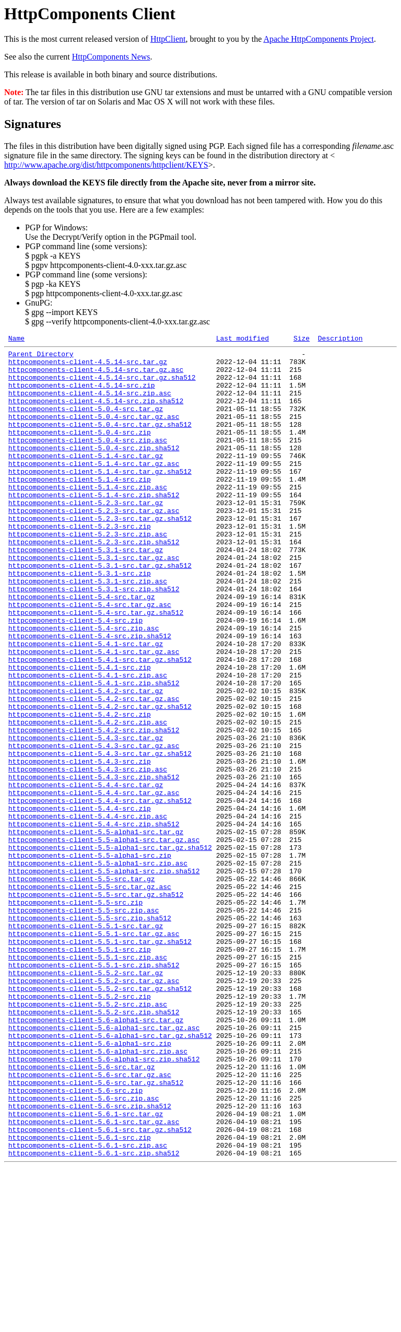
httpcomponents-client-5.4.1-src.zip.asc (87, 742)
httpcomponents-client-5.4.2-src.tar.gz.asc (94, 770)
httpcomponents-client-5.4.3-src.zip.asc (87, 855)
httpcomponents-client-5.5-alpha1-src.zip (89, 958)
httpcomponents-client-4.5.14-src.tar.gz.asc (95, 375)
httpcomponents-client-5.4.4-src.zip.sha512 (94, 921)
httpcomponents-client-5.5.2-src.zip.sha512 (94, 1146)
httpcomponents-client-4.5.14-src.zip (81, 394)
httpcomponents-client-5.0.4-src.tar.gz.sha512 (100, 441)
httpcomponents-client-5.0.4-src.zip (79, 450)
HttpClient (168, 38)
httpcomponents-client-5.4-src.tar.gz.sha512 (95, 667)
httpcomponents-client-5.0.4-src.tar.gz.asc (94, 432)
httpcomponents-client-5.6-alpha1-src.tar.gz (95, 1156)
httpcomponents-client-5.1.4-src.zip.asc (87, 516)
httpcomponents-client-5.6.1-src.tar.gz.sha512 (100, 1287)
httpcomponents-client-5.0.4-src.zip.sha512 (94, 469)
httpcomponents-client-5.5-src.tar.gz (81, 986)
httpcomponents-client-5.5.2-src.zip (79, 1127)
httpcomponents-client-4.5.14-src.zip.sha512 (95, 413)
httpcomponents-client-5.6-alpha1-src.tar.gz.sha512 (110, 1174)
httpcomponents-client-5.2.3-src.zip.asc (87, 573)
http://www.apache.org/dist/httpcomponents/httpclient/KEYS (106, 164)
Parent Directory (41, 356)
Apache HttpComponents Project (318, 38)
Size (301, 339)
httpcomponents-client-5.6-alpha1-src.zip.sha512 (104, 1203)
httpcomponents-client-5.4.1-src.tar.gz (85, 704)
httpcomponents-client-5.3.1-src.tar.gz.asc (94, 601)
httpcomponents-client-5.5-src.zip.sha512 (89, 1033)
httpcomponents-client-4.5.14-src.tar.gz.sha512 (102, 385)
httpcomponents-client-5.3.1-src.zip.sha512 (94, 639)
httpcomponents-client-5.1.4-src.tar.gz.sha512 (100, 498)
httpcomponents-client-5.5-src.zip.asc (83, 1024)
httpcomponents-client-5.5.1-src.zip (79, 1071)
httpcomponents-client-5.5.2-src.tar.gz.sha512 (100, 1118)
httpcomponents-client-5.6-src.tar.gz (81, 1212)
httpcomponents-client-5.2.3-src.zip (79, 563)
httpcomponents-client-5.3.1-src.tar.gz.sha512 (100, 610)
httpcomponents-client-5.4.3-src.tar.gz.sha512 (100, 836)
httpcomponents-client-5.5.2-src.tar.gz (85, 1099)
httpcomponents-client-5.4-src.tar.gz (81, 648)
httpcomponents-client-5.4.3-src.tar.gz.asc (94, 827)
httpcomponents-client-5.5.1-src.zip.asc (87, 1080)
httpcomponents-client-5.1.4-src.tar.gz (85, 479)
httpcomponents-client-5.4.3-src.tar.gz (85, 817)
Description (340, 339)
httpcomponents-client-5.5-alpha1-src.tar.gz (95, 930)
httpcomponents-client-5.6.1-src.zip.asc (87, 1306)
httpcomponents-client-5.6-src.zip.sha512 (89, 1259)
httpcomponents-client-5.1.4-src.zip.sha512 (94, 526)
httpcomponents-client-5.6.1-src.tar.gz (85, 1268)
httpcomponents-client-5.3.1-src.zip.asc (87, 629)
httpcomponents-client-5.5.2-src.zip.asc (87, 1137)
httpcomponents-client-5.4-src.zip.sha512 (89, 695)
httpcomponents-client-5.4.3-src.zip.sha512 (94, 864)
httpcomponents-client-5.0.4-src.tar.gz (85, 422)
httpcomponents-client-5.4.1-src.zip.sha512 (94, 751)
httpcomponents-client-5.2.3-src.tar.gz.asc (94, 545)
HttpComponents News (111, 56)
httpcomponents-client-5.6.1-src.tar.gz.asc (94, 1278)
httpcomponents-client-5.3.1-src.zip (79, 620)
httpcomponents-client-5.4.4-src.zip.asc (87, 911)
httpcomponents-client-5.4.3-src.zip (79, 845)
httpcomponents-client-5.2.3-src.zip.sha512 (94, 582)
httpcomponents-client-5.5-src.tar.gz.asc (89, 996)
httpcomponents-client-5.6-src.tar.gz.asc (89, 1221)
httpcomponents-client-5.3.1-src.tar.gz (85, 592)
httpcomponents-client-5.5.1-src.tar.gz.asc (94, 1052)
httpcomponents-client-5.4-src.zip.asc (83, 686)
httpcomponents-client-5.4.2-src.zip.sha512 (94, 808)
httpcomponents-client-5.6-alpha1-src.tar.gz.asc (104, 1165)
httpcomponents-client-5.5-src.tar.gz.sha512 (95, 1005)
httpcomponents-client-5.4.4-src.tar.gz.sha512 (100, 892)
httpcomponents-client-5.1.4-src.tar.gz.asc (94, 488)
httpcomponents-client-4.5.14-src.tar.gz (87, 366)
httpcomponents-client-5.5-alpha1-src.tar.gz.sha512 (110, 949)
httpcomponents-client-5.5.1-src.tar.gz (85, 1043)
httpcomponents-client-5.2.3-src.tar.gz (85, 535)
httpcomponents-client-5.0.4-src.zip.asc (87, 460)
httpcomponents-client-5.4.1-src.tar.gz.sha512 (100, 723)
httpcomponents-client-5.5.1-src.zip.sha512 (94, 1090)
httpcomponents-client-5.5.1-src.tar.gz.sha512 (100, 1062)
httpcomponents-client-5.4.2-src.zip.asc (87, 798)
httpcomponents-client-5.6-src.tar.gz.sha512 (95, 1231)
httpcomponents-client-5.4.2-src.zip (79, 789)
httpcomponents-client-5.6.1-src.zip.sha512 (94, 1316)
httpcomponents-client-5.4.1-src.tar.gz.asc (94, 714)
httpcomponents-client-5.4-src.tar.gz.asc (89, 657)
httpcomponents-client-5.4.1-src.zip (79, 733)
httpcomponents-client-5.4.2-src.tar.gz (85, 761)
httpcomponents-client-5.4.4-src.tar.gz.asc (94, 883)
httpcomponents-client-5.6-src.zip (75, 1240)
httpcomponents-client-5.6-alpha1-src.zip (89, 1184)
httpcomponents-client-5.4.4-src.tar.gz (85, 874)
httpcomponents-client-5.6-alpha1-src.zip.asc (97, 1193)
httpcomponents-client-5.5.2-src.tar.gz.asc (94, 1109)
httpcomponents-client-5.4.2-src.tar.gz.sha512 (100, 780)
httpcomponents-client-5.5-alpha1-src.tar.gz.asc (104, 939)
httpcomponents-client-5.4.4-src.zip (79, 902)
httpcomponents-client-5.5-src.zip (75, 1015)
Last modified (242, 339)
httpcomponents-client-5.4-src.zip (75, 676)
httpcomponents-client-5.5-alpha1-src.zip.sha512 (104, 977)
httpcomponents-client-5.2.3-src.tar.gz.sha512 (100, 554)
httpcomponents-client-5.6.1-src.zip (79, 1297)
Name (16, 339)
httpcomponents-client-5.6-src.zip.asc (83, 1250)
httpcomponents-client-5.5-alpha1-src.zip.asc (97, 968)
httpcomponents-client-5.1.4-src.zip (79, 507)
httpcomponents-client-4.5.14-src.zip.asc (89, 403)
